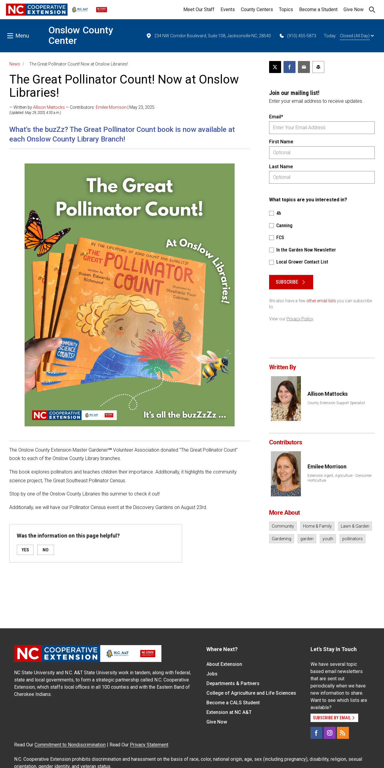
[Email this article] (304, 67)
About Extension (224, 664)
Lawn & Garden (355, 526)
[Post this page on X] (275, 67)
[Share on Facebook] (290, 67)
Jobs (212, 674)
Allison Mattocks (49, 107)
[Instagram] (330, 733)
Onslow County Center (80, 35)
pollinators (352, 538)
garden (307, 538)
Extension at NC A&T (229, 712)
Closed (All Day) (357, 35)
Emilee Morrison (111, 107)
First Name (281, 142)
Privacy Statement (149, 745)
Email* (276, 117)
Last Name (281, 166)
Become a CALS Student (233, 703)
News (14, 64)
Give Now (354, 9)
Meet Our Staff (198, 9)
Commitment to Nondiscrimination (70, 745)
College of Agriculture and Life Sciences (251, 693)
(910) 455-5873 (297, 36)
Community (283, 526)
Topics (286, 9)
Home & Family (317, 526)
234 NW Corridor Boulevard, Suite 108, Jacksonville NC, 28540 (208, 36)
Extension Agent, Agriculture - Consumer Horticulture (340, 478)
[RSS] (343, 733)
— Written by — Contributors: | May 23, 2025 (81, 107)
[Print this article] (318, 67)
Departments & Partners (233, 683)
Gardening (281, 538)
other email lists (321, 300)
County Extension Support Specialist (336, 403)
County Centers (257, 9)
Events (227, 9)
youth (327, 538)
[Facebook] (316, 733)
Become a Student (318, 9)
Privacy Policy (299, 318)
